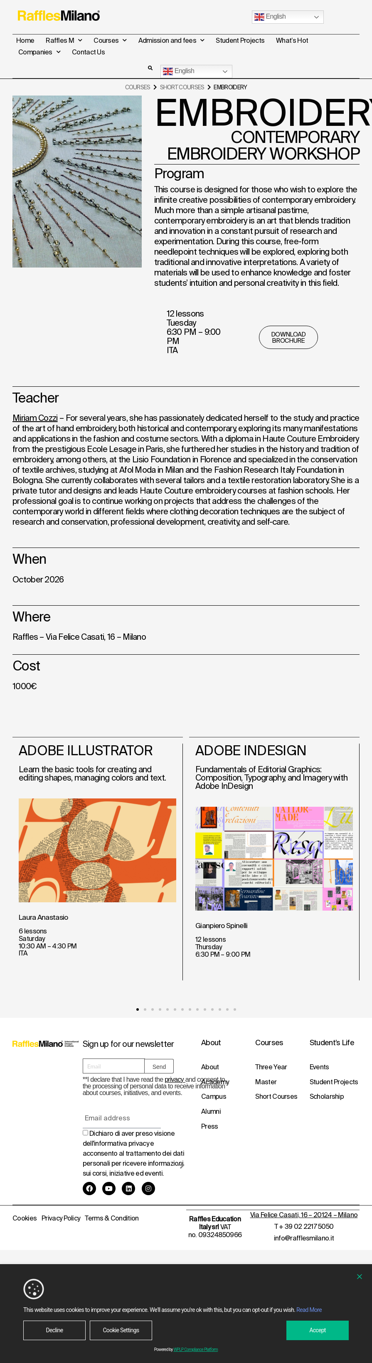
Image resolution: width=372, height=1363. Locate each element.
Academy (215, 1081)
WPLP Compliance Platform (195, 1349)
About (210, 1066)
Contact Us (88, 52)
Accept (317, 1330)
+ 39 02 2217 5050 (306, 1225)
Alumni (211, 1111)
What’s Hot (292, 40)
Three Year (271, 1066)
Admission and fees (171, 40)
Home (25, 40)
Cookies (24, 1217)
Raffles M (64, 40)
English (270, 17)
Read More (309, 1310)
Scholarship (327, 1096)
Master (265, 1081)
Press (209, 1126)
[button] (150, 68)
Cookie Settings (121, 1330)
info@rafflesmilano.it (304, 1236)
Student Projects (240, 40)
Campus (213, 1096)
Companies (39, 52)
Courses (110, 40)
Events (319, 1066)
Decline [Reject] (54, 1330)
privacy (175, 1079)
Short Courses (182, 86)
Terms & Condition (111, 1217)
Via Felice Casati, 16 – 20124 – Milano (303, 1213)
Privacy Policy (61, 1217)
